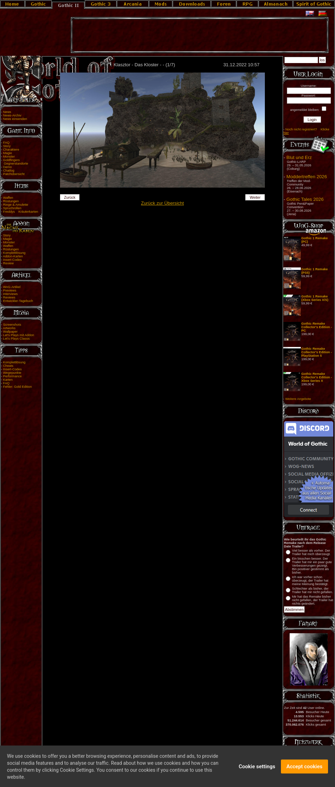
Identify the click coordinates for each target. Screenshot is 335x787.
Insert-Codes (12, 260)
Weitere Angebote (298, 399)
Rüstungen (11, 201)
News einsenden (15, 119)
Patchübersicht (14, 174)
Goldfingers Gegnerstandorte (14, 161)
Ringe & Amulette (15, 204)
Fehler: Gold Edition (17, 386)
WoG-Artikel (12, 287)
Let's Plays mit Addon (18, 335)
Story (7, 146)
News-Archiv (12, 115)
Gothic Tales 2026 (304, 199)
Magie (7, 153)
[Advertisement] (200, 35)
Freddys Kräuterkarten (20, 211)
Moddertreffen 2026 (306, 176)
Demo (7, 167)
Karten (8, 379)
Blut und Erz (299, 157)
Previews (9, 290)
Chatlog (8, 170)
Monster (9, 156)
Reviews (9, 297)
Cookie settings (257, 770)
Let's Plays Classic (16, 338)
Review (8, 263)
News (7, 112)
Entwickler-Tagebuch (18, 301)
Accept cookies (304, 770)
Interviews (10, 294)
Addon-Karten (13, 256)
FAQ (6, 142)
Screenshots (12, 324)
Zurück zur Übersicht (162, 203)
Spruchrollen (12, 208)
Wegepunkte (12, 372)
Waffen (8, 197)
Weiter (255, 197)
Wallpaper (10, 331)
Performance (12, 376)
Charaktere (11, 149)
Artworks (9, 328)
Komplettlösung (14, 253)
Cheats (8, 366)
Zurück (70, 197)
